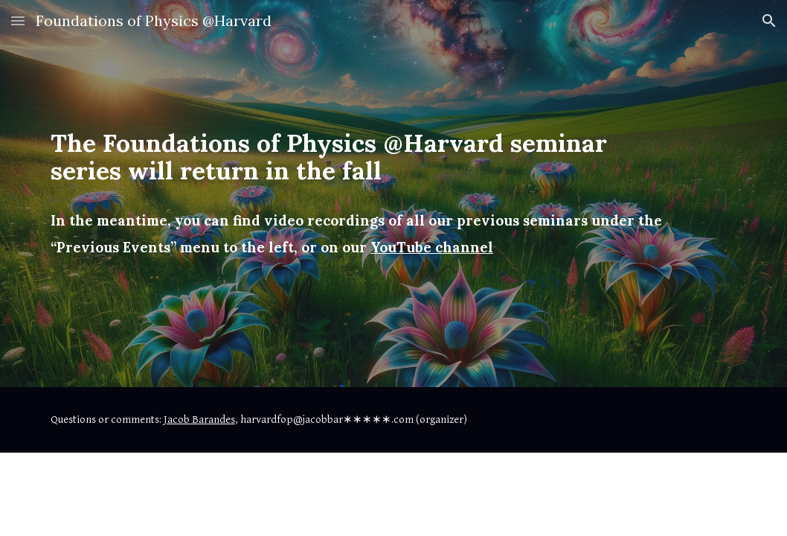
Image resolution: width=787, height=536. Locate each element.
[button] (18, 20)
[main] (364, 194)
